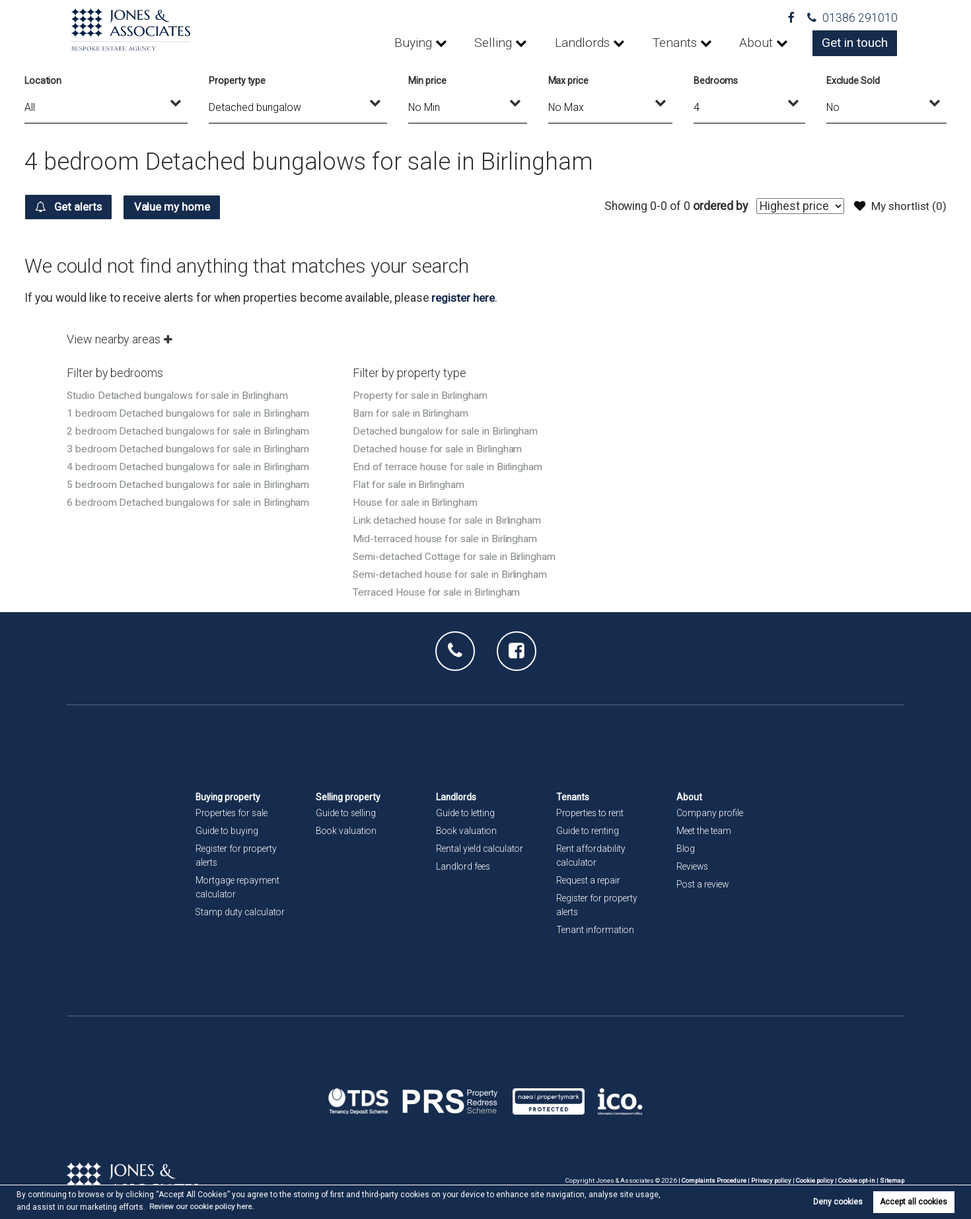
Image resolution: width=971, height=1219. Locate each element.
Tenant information (596, 929)
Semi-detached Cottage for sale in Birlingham (457, 555)
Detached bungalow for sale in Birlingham (447, 430)
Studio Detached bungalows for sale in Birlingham (180, 394)
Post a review (704, 883)
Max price (568, 80)
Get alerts (71, 207)
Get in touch (857, 43)
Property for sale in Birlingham (422, 394)
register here (464, 297)
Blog (686, 848)
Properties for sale (234, 812)
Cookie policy (812, 1179)
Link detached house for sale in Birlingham (450, 519)
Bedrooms (716, 80)
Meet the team (705, 830)
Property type (237, 80)
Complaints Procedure (709, 1179)
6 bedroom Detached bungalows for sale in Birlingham (190, 501)
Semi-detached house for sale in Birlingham (453, 573)
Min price (427, 80)
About (762, 43)
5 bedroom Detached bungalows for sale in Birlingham (190, 483)
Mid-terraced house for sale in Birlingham (447, 538)
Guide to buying (228, 830)
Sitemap (891, 1179)
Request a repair (589, 879)
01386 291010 (852, 17)
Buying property (229, 796)
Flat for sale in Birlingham (411, 483)
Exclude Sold (853, 80)
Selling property (349, 796)
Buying (436, 43)
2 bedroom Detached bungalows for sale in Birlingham (190, 430)
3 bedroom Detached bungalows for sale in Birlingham (190, 448)
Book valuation (347, 830)
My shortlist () (899, 206)
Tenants (684, 43)
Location (43, 80)
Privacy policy (767, 1179)
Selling (512, 43)
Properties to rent (592, 812)
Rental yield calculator (481, 848)
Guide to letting (466, 812)
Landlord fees (464, 865)
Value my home (182, 206)
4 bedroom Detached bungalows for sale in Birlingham (190, 466)
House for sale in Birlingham (417, 501)
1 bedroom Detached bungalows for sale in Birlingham (190, 412)
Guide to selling (347, 812)
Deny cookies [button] (838, 1201)
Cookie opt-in (855, 1179)
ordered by (716, 206)
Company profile (710, 812)
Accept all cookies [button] (913, 1201)
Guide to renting (588, 830)
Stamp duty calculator (241, 911)
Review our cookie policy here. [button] (204, 1206)
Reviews (693, 865)
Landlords (596, 43)
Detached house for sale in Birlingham (439, 448)
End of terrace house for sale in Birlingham (450, 466)
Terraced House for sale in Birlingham (438, 591)
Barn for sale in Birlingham (412, 412)
